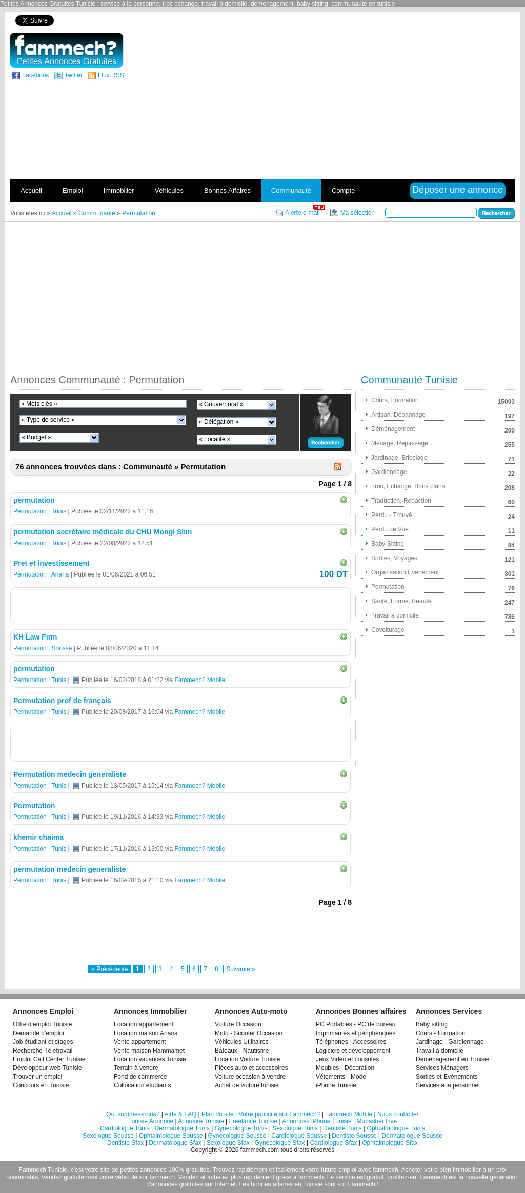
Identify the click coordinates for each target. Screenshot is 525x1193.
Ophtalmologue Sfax (390, 1142)
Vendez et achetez (203, 1177)
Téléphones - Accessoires (351, 1041)
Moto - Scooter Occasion (248, 1033)
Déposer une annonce (457, 189)
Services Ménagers (442, 1068)
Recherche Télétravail (43, 1050)
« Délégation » (218, 421)
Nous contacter (398, 1114)
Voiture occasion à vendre (250, 1076)
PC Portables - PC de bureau (355, 1024)
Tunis (58, 511)
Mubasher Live (376, 1121)
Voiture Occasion (238, 1024)
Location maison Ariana (146, 1033)
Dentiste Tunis (342, 1128)
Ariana (60, 574)
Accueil (31, 190)
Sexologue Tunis (295, 1128)
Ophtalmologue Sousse (171, 1135)
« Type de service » (48, 419)
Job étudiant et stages (43, 1041)
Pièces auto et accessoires (251, 1068)
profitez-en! (402, 1177)
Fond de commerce (140, 1076)
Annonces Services (449, 1011)
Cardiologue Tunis (125, 1128)
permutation (34, 500)
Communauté (291, 190)
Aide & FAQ (181, 1114)
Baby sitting (432, 1024)
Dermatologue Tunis (182, 1128)
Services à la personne (447, 1085)
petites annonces (143, 1170)
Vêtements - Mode (341, 1076)
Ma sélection (357, 212)
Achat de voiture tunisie (247, 1085)
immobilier (467, 1170)
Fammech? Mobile (199, 680)
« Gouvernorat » (221, 404)
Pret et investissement (51, 563)
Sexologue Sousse (108, 1135)
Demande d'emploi (38, 1033)
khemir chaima (38, 837)
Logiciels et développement (353, 1050)
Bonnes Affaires (227, 190)
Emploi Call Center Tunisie (49, 1059)
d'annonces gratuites (174, 1184)
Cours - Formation (441, 1033)
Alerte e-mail (302, 212)
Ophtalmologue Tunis (396, 1128)
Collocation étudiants (142, 1085)
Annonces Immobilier (150, 1011)
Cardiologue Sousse (299, 1135)
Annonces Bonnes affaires (361, 1011)
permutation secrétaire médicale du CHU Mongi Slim (102, 532)
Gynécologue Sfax (280, 1142)
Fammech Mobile (348, 1114)
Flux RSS (111, 75)
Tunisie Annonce (150, 1121)
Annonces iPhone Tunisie (316, 1121)
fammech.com (259, 1150)
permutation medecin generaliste (69, 869)
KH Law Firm (35, 637)
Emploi (73, 190)
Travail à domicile (439, 1050)
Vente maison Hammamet (149, 1050)
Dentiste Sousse (354, 1135)
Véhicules (169, 190)
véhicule (126, 1177)
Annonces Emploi (43, 1011)
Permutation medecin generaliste (69, 774)
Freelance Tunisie (253, 1121)
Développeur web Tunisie (47, 1068)
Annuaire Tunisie (201, 1121)
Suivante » (240, 969)
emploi (347, 1170)
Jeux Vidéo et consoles (347, 1059)
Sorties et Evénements (447, 1076)
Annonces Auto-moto (251, 1011)
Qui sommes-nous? (132, 1114)
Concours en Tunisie (41, 1085)
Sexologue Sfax (228, 1142)
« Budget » (36, 437)
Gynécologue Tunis (241, 1128)
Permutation (30, 511)
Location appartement (143, 1024)
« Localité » (214, 439)
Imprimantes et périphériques (355, 1033)
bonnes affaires (272, 1184)
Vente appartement (140, 1041)
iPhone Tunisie (336, 1085)
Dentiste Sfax (125, 1142)
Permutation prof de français (62, 700)
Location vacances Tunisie (150, 1059)
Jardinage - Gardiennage (450, 1041)
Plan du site (217, 1114)
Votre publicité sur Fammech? (279, 1114)
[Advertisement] (421, 104)
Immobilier (119, 190)
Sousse (62, 648)
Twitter (74, 75)
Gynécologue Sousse (237, 1135)
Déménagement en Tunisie (452, 1059)
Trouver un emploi (37, 1076)
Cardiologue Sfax (333, 1142)
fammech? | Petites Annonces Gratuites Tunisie (66, 50)
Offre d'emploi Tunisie (42, 1024)
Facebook (35, 75)
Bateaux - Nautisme (242, 1050)
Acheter (411, 1170)
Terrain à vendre (136, 1068)
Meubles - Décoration (345, 1068)
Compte (343, 190)
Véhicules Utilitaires (242, 1041)
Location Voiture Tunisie (247, 1059)
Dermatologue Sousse (411, 1135)
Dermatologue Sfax (175, 1142)
